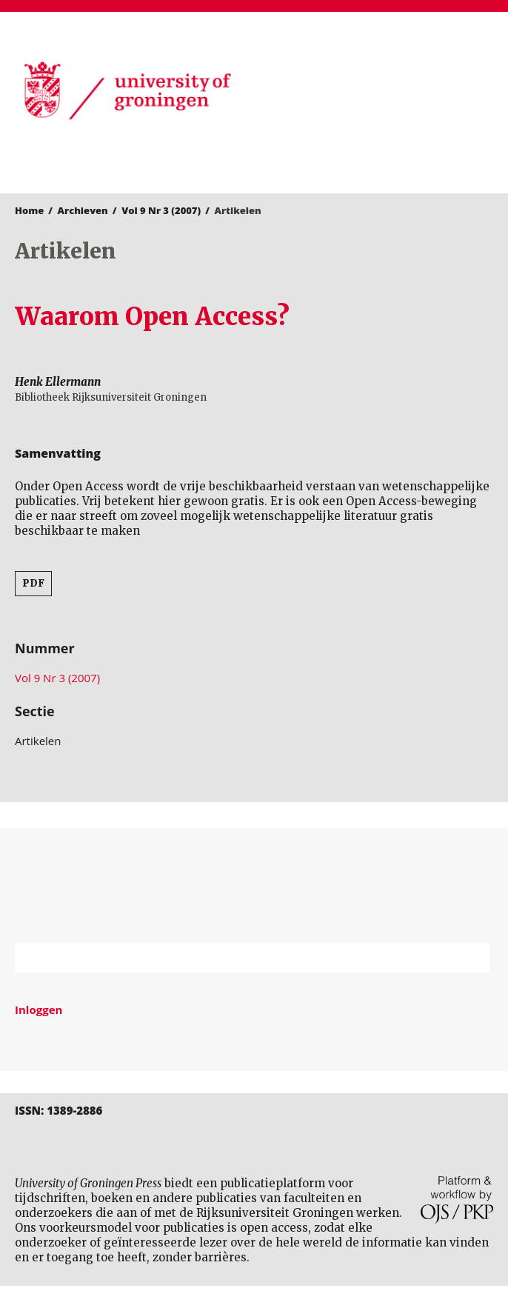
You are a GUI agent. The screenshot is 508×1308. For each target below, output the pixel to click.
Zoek (470, 957)
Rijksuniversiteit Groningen (254, 885)
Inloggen (38, 1009)
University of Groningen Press (377, 89)
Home (29, 210)
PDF (33, 583)
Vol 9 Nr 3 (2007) (161, 210)
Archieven (83, 210)
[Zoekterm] (233, 957)
